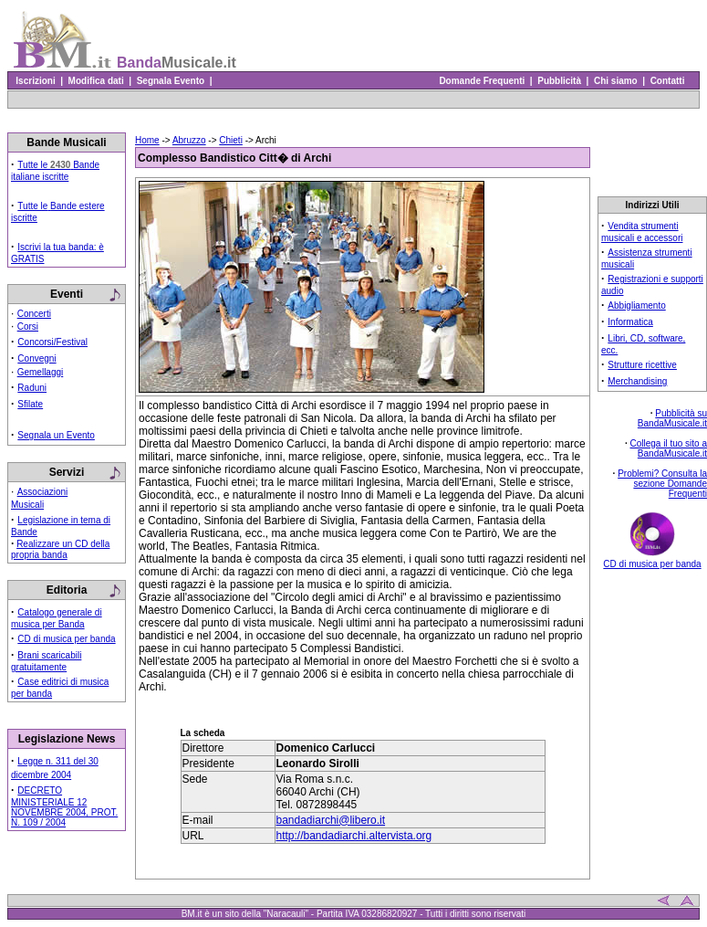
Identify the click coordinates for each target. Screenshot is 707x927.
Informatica (630, 322)
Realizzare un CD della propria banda (60, 549)
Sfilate (30, 404)
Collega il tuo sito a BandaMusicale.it (669, 448)
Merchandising (637, 381)
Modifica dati (96, 81)
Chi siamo (615, 81)
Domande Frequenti (482, 81)
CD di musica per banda (66, 639)
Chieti (231, 140)
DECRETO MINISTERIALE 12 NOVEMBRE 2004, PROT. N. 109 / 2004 (64, 806)
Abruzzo (189, 140)
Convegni (36, 358)
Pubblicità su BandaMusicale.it (672, 418)
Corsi (27, 326)
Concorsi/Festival (52, 342)
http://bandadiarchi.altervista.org (354, 835)
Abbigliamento (636, 305)
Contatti (667, 81)
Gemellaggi (40, 372)
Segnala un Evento (56, 435)
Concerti (34, 314)
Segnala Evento (170, 81)
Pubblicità (560, 81)
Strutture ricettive (642, 365)
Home (147, 140)
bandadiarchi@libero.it (331, 820)
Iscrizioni (35, 81)
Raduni (32, 388)
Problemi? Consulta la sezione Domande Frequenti (662, 484)
